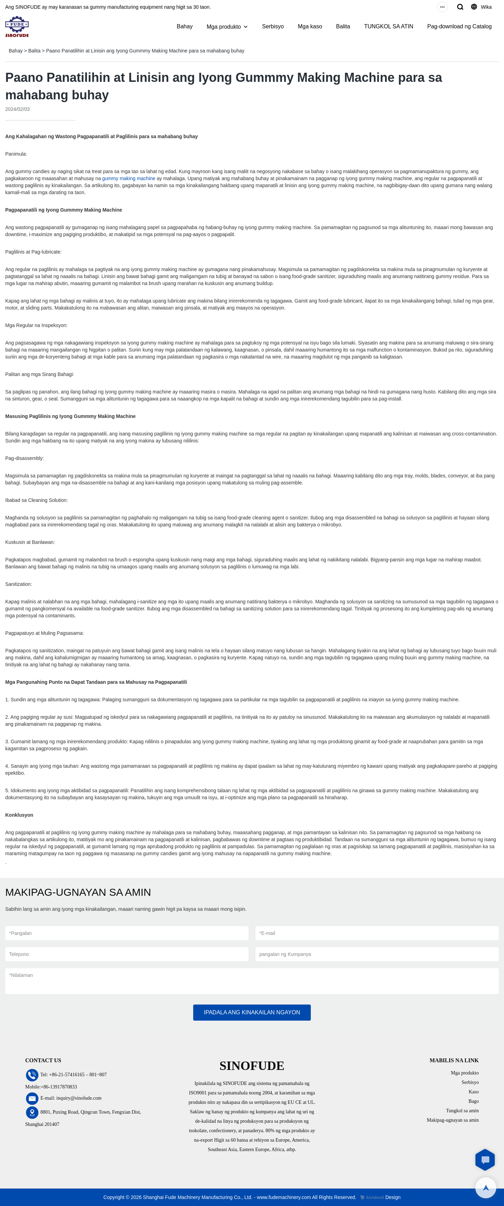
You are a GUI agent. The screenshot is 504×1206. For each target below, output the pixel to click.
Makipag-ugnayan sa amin (453, 1120)
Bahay (184, 26)
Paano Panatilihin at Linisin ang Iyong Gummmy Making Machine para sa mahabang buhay (145, 51)
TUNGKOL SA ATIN (388, 26)
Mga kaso (310, 26)
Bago (473, 1101)
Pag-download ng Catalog (459, 26)
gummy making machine (128, 178)
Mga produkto (223, 27)
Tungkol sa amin (462, 1110)
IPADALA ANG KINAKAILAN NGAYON (252, 1012)
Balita (343, 26)
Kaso (474, 1091)
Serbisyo (273, 26)
